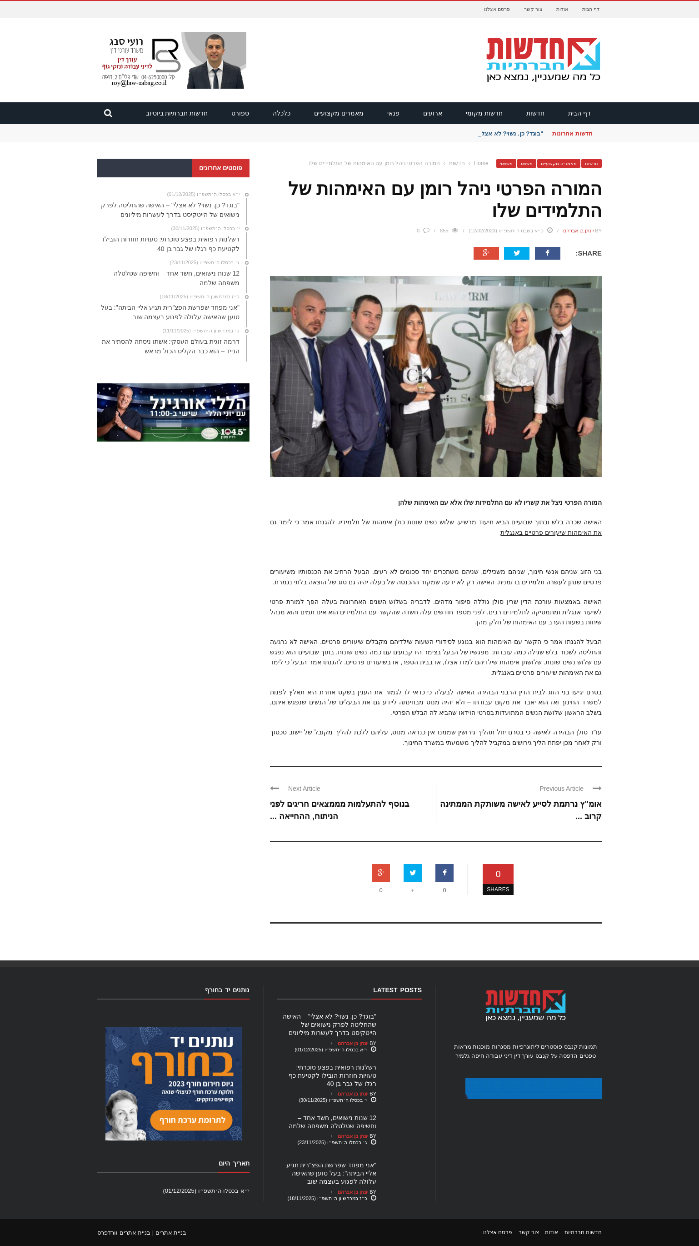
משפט (527, 163)
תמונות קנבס (581, 1046)
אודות (562, 9)
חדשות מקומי (484, 113)
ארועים (432, 113)
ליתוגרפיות (526, 1046)
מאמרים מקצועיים (339, 113)
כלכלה (281, 113)
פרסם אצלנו (497, 9)
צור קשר (533, 9)
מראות (462, 1046)
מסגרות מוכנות (492, 1046)
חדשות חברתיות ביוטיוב (177, 113)
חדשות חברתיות (583, 1232)
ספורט (240, 113)
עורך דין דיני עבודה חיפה (502, 1055)
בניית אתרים (171, 1232)
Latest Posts (397, 990)
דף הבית (590, 9)
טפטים (587, 1055)
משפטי (506, 163)
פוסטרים (551, 1046)
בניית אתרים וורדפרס (123, 1232)
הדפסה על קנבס (556, 1055)
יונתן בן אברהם (578, 230)
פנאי (393, 113)
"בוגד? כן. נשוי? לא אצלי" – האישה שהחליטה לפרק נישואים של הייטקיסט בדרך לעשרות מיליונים (329, 1024)
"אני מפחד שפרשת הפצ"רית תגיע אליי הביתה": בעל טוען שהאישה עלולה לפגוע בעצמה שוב (331, 1173)
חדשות (535, 113)
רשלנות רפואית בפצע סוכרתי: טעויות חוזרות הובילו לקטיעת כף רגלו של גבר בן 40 (332, 1075)
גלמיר (462, 1055)
